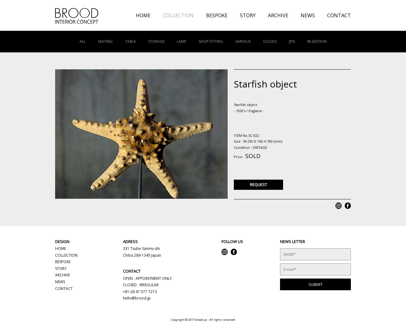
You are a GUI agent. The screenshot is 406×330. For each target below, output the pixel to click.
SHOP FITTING (211, 41)
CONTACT (339, 15)
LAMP (181, 41)
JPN (292, 41)
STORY (248, 15)
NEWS (308, 15)
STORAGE (156, 41)
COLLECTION (178, 15)
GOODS (270, 41)
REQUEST (258, 184)
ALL (82, 41)
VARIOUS (243, 41)
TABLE (130, 41)
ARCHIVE (278, 15)
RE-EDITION (317, 41)
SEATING (105, 41)
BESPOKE (217, 15)
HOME (143, 15)
